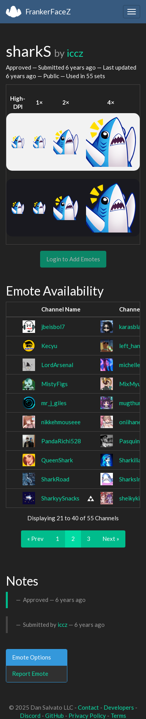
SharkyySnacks (60, 498)
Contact (88, 707)
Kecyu (49, 345)
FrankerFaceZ (48, 11)
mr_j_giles (54, 402)
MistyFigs (54, 383)
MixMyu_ (131, 383)
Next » (110, 538)
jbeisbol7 (53, 326)
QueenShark (57, 460)
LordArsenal (57, 364)
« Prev (35, 538)
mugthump (132, 402)
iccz (75, 53)
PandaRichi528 (61, 440)
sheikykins (132, 498)
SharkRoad (55, 479)
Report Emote (30, 673)
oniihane (130, 421)
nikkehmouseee (61, 421)
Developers (119, 707)
